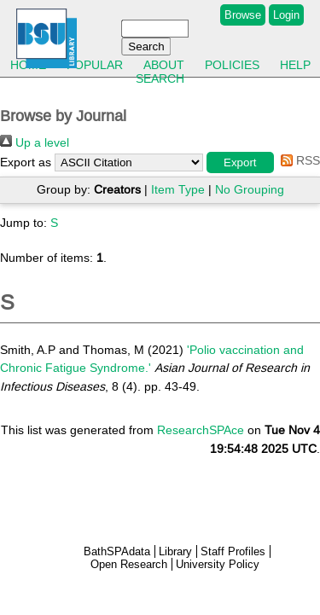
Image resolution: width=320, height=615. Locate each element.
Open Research (128, 564)
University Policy (217, 564)
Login (286, 15)
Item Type (178, 189)
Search (160, 78)
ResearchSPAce (200, 430)
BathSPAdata (117, 551)
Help (295, 65)
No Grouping (249, 189)
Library (175, 551)
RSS (297, 160)
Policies (232, 65)
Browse (242, 15)
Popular (95, 65)
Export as (25, 162)
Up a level (34, 142)
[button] (240, 162)
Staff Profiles (233, 551)
